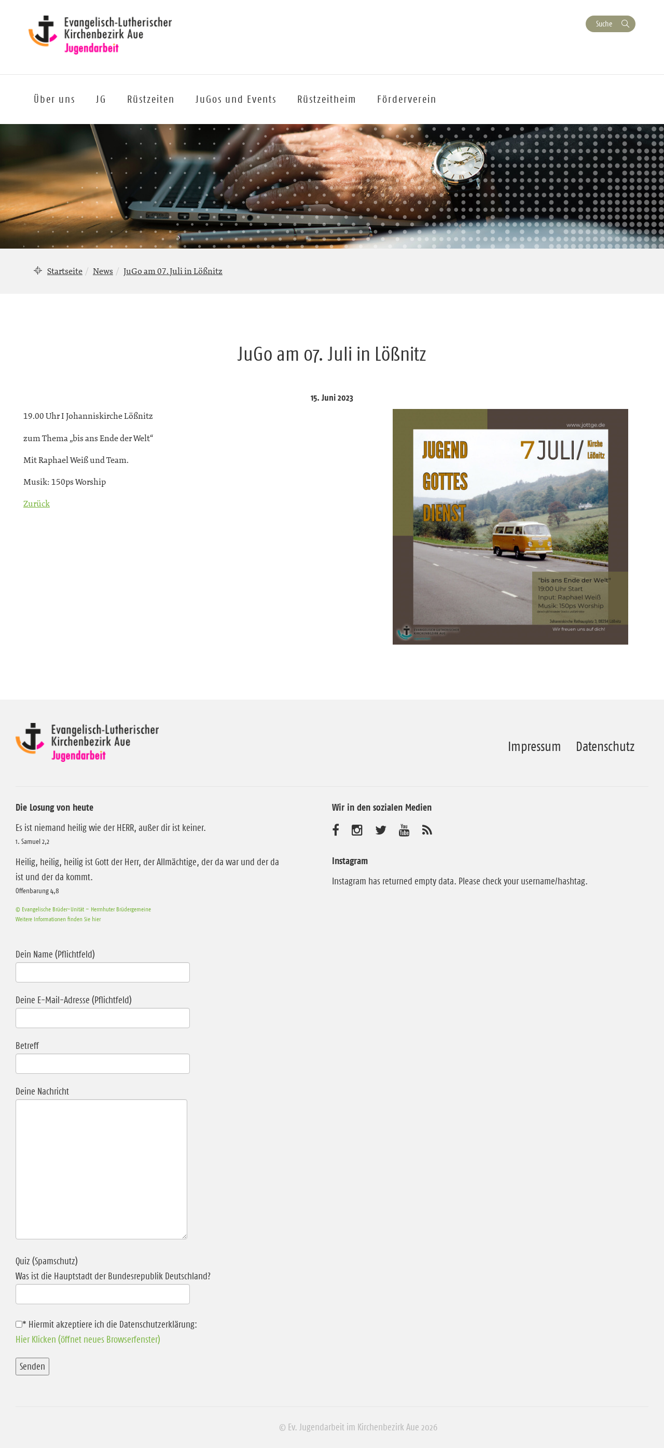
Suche (604, 24)
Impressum (534, 746)
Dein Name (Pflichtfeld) (103, 963)
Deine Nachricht (101, 1164)
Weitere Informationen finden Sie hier (58, 919)
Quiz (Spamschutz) (152, 1277)
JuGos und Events (236, 99)
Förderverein (407, 99)
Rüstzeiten (151, 99)
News (103, 271)
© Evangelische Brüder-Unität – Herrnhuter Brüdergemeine (83, 909)
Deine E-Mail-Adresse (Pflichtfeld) (103, 1008)
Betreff (103, 1054)
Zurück (36, 503)
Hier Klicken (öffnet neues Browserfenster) (88, 1339)
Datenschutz (605, 746)
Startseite (64, 271)
